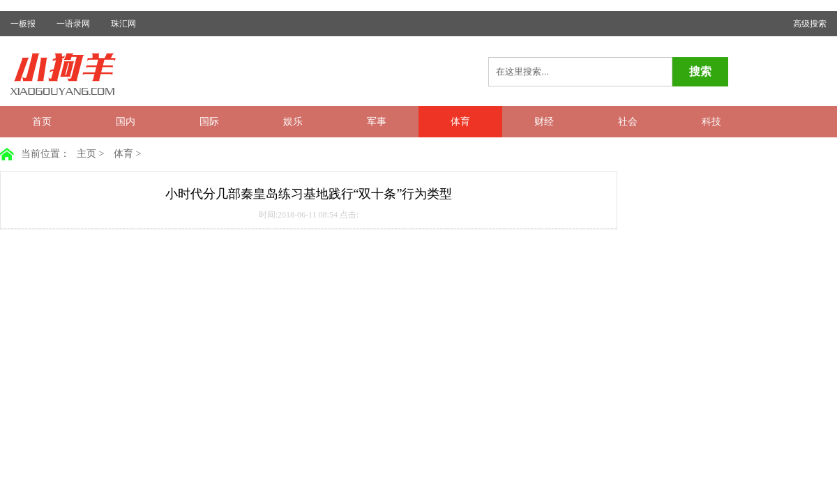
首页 (42, 121)
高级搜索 (810, 24)
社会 (628, 121)
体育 (460, 121)
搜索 (700, 71)
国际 (209, 121)
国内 (125, 121)
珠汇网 (123, 24)
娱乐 (293, 121)
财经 (544, 121)
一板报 (23, 24)
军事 (376, 121)
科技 (711, 121)
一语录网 (73, 24)
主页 (86, 154)
